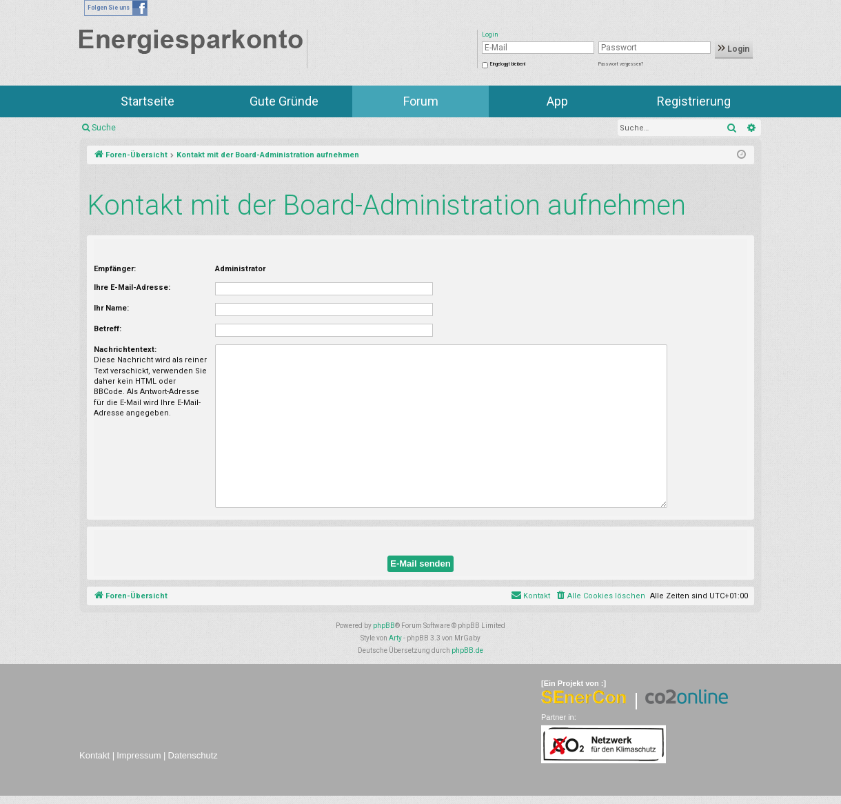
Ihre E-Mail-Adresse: (132, 287)
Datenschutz (193, 755)
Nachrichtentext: (125, 349)
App (557, 101)
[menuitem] (600, 596)
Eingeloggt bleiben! (507, 64)
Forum (420, 101)
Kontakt (94, 755)
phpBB (384, 625)
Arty (395, 638)
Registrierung (694, 101)
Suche (104, 128)
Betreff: (107, 328)
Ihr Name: (111, 308)
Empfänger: (115, 268)
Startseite (147, 101)
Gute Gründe (284, 101)
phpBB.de (467, 650)
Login (733, 49)
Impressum (138, 755)
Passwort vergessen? (620, 64)
